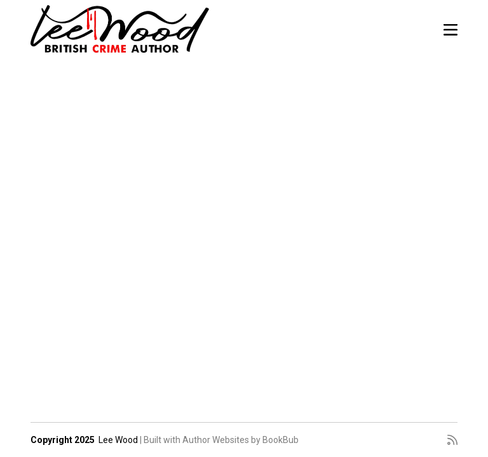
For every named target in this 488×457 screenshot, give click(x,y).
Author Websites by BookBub (240, 440)
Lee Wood (118, 440)
